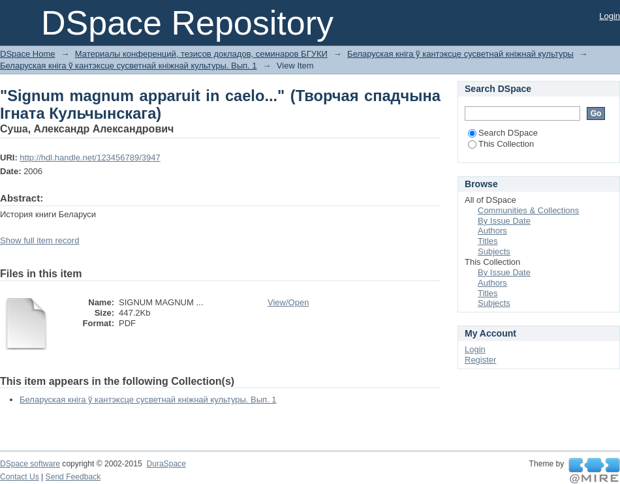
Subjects (494, 251)
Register (480, 360)
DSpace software (30, 463)
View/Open (288, 302)
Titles (488, 241)
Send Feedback (73, 476)
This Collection (501, 144)
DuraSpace (165, 463)
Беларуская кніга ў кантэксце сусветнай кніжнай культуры (460, 54)
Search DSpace (503, 133)
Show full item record (39, 240)
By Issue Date (504, 221)
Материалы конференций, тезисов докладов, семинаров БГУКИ (201, 54)
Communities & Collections (528, 210)
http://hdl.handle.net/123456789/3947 (90, 157)
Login (609, 16)
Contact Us (19, 476)
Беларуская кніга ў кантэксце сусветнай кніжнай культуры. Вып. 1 (128, 65)
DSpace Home (27, 54)
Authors (492, 230)
